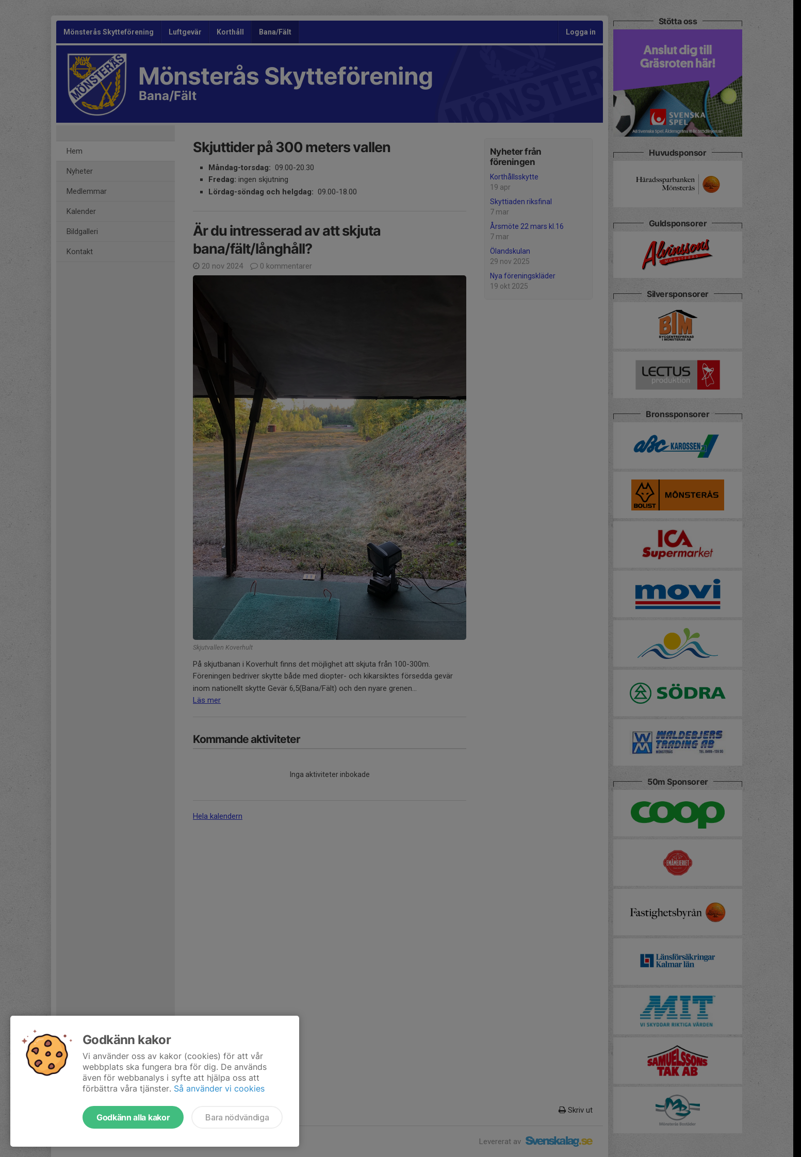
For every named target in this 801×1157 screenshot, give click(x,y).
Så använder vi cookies (219, 1088)
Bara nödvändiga (237, 1117)
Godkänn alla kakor (133, 1117)
